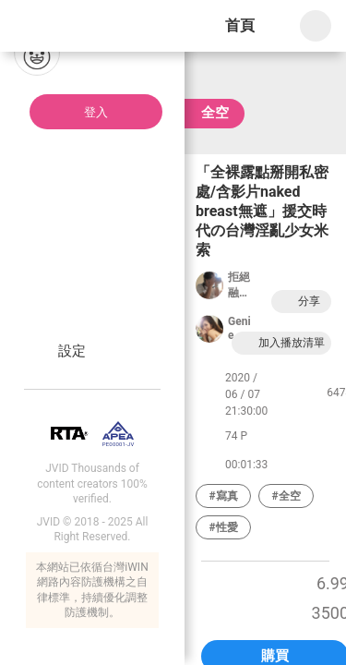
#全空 (285, 496)
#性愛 (223, 527)
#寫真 (223, 496)
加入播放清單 (281, 343)
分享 (299, 301)
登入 (96, 112)
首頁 (240, 25)
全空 (215, 112)
